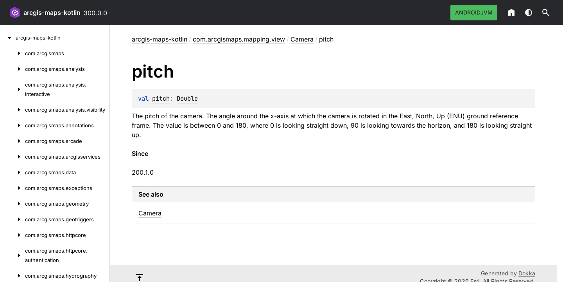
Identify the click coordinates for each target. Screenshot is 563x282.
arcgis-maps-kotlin (52, 12)
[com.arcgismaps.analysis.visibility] (12, 110)
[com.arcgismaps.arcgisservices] (12, 156)
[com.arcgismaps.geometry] (12, 204)
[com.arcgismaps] (12, 53)
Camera (302, 39)
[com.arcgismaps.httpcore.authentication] (12, 255)
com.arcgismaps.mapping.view (239, 39)
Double (187, 98)
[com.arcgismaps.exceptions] (12, 188)
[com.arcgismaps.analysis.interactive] (12, 89)
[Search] (546, 12)
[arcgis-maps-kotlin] (8, 37)
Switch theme (528, 12)
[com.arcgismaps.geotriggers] (12, 219)
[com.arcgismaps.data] (12, 172)
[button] (546, 12)
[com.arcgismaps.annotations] (12, 125)
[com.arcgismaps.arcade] (12, 141)
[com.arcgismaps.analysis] (12, 69)
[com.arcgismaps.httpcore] (12, 235)
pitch (161, 98)
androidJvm (474, 12)
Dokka (526, 273)
